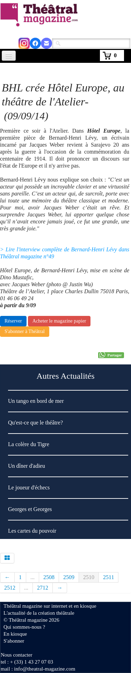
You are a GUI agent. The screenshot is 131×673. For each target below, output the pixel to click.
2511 (108, 577)
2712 (42, 588)
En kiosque (15, 634)
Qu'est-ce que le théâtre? (35, 423)
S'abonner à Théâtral (25, 331)
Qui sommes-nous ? (24, 627)
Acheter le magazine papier (59, 321)
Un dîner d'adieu (26, 466)
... (32, 577)
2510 (88, 577)
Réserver (13, 321)
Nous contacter (16, 655)
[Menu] (9, 56)
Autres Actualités (66, 375)
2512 (9, 588)
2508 (48, 577)
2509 (68, 577)
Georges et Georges (30, 509)
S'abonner (13, 641)
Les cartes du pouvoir (32, 531)
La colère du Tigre (28, 444)
